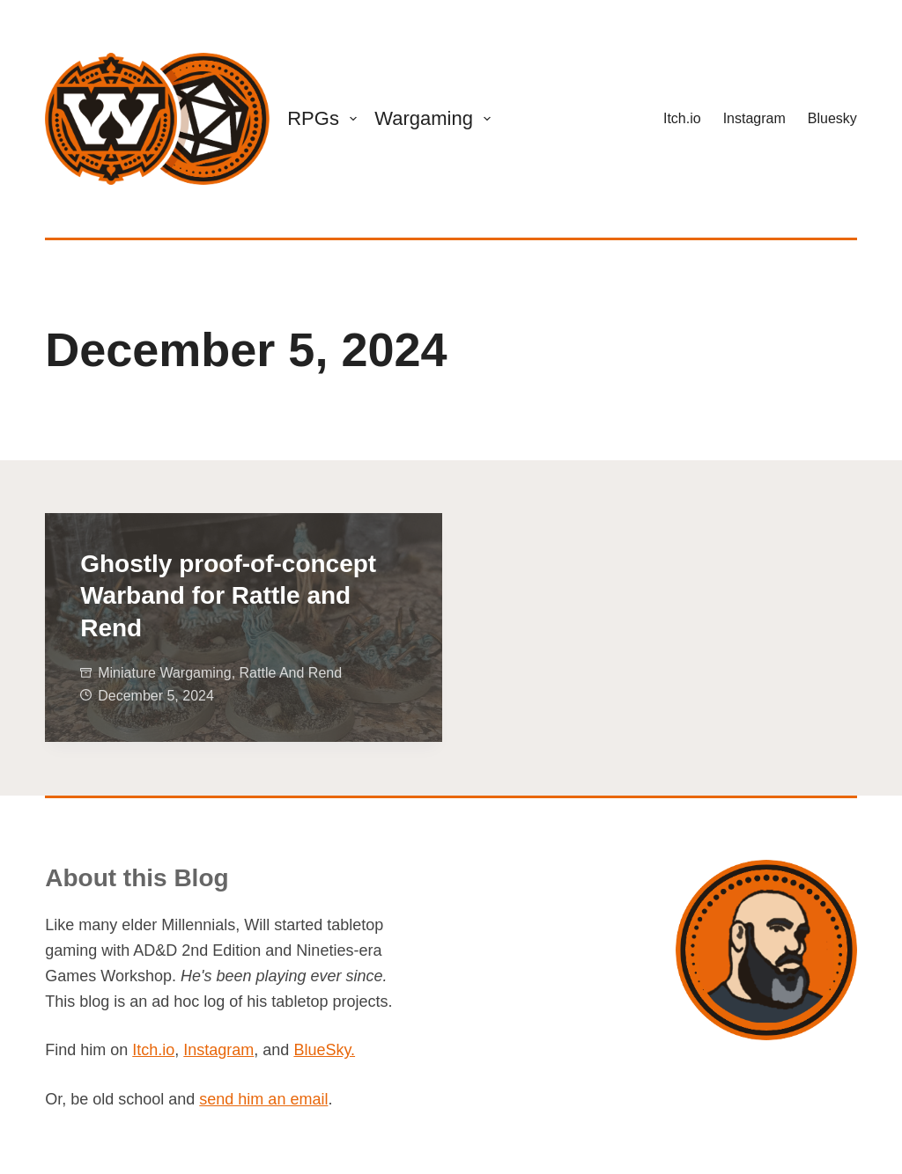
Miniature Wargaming (164, 672)
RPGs (325, 118)
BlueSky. (324, 1050)
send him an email (263, 1099)
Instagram (754, 118)
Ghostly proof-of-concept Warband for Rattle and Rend (228, 596)
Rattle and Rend (291, 672)
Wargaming (436, 118)
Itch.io (682, 118)
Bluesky (832, 118)
